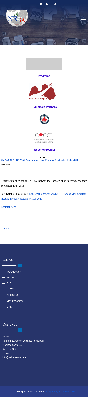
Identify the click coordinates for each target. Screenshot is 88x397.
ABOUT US (13, 295)
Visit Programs (15, 300)
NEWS (10, 289)
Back (6, 228)
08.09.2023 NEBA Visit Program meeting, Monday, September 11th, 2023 (39, 160)
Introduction (14, 271)
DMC (10, 306)
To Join (11, 283)
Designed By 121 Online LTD (60, 391)
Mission (11, 277)
